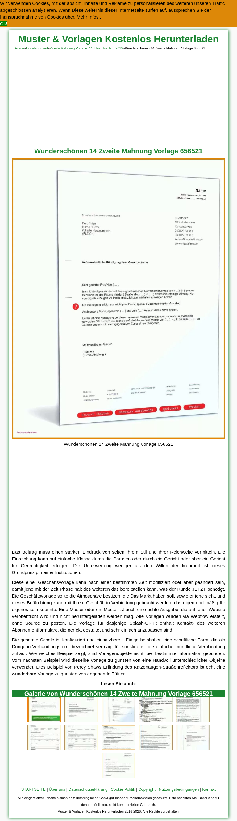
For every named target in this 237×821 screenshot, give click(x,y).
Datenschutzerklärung (88, 789)
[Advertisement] (118, 97)
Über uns (57, 789)
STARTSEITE (33, 789)
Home (19, 48)
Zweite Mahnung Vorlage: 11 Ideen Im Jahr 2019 (86, 48)
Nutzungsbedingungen (179, 789)
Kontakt (209, 789)
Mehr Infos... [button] (89, 16)
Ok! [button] (3, 23)
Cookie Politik (123, 789)
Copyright (147, 789)
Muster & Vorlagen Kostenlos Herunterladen (119, 39)
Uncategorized (37, 48)
